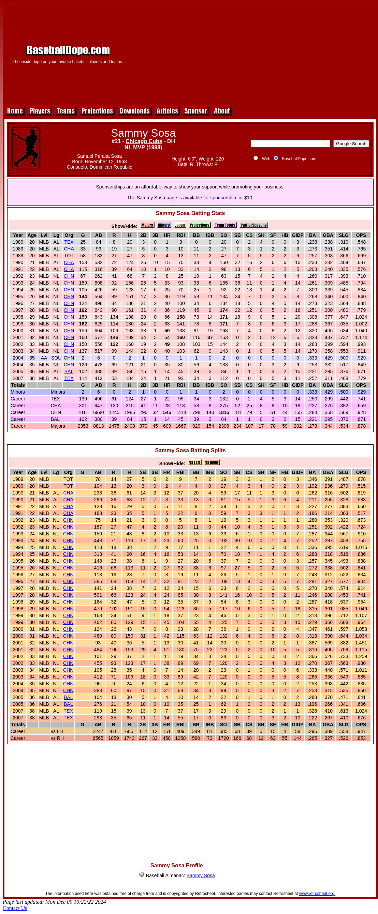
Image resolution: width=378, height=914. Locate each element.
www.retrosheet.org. (317, 893)
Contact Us (15, 908)
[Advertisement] (253, 53)
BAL (68, 371)
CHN (69, 276)
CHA (69, 249)
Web (266, 158)
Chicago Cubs (144, 141)
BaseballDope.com (299, 158)
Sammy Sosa (201, 875)
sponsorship (223, 197)
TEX (68, 242)
